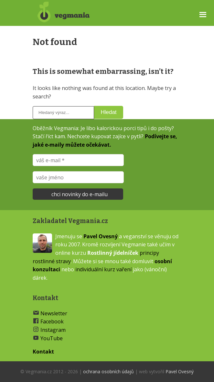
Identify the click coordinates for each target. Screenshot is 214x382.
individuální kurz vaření (103, 269)
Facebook (52, 321)
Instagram (53, 329)
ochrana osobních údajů (108, 371)
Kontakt (43, 351)
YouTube (51, 338)
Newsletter (53, 313)
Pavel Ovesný (100, 236)
